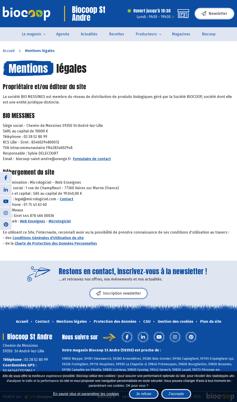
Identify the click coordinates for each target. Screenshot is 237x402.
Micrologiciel (60, 221)
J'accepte (176, 394)
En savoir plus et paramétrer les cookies (86, 394)
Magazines (181, 34)
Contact (66, 199)
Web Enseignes (32, 221)
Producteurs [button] (146, 34)
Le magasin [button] (31, 34)
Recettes (116, 34)
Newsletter (214, 13)
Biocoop (208, 34)
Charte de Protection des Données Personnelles (56, 243)
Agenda (62, 34)
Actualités (89, 34)
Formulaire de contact (92, 159)
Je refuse (143, 394)
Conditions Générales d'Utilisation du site (48, 238)
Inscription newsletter (118, 293)
